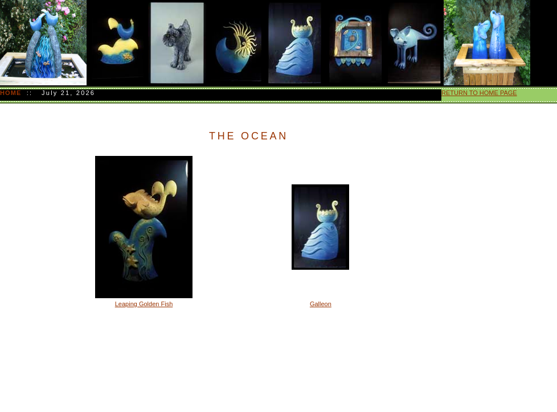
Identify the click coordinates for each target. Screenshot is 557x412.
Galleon (320, 303)
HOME (12, 92)
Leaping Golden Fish (144, 303)
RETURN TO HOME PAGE (479, 92)
